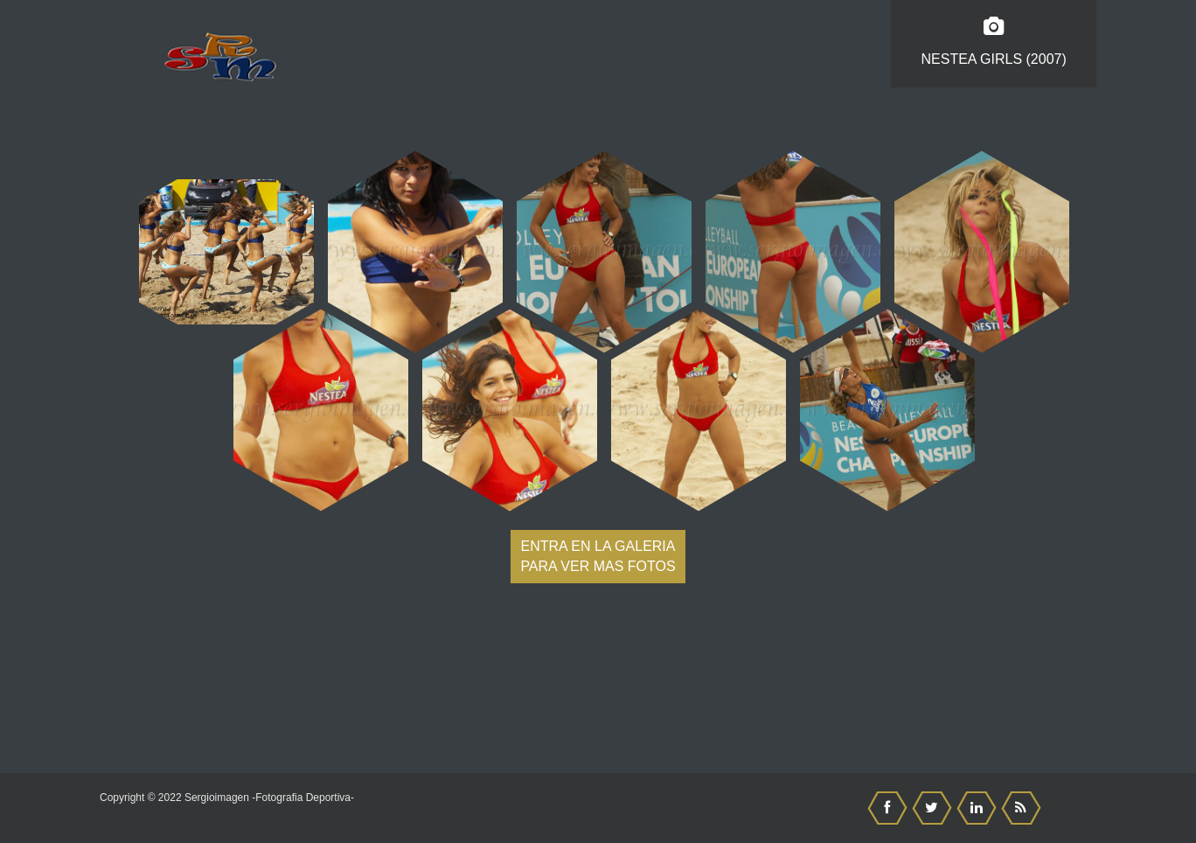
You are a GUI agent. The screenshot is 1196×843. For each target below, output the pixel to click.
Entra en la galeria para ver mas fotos (597, 556)
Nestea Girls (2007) (993, 41)
